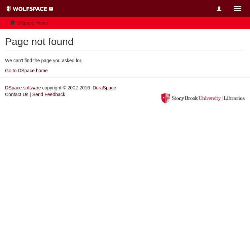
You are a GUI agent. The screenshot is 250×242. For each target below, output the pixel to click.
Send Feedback (48, 94)
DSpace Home (32, 23)
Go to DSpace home (26, 70)
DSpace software (23, 87)
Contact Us (16, 94)
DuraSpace (104, 87)
